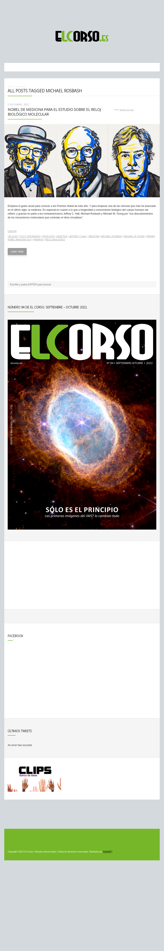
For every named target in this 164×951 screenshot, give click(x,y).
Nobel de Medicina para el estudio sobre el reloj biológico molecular (54, 112)
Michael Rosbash (111, 236)
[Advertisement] (82, 13)
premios (38, 239)
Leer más (17, 251)
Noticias (20, 86)
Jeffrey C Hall (78, 236)
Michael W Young (134, 236)
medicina (94, 236)
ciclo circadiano (29, 236)
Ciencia (12, 231)
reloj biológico (55, 239)
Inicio (11, 86)
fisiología (48, 236)
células (13, 236)
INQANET (107, 852)
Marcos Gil (127, 110)
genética (61, 236)
